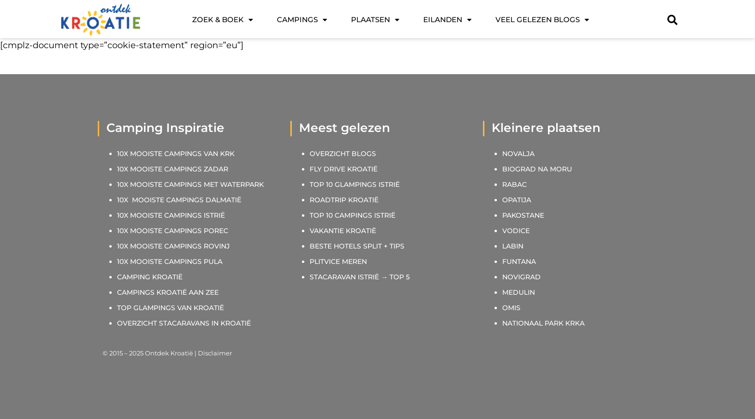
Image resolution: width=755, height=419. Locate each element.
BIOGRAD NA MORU (537, 169)
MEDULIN (518, 292)
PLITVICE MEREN (338, 261)
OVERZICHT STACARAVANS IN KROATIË (184, 323)
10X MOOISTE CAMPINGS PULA (169, 261)
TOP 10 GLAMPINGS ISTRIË (355, 184)
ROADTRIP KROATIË (344, 200)
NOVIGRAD (521, 277)
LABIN (512, 246)
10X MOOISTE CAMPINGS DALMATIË (179, 200)
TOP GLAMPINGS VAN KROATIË (170, 307)
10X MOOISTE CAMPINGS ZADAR (172, 169)
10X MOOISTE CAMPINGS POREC (172, 230)
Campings (302, 20)
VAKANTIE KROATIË (344, 230)
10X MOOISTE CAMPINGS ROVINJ (173, 246)
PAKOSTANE (523, 215)
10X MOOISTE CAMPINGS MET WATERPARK (190, 184)
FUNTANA (519, 261)
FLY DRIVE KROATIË (344, 169)
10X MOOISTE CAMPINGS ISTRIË (171, 215)
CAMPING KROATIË (149, 277)
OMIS (511, 307)
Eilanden (447, 20)
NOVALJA (518, 153)
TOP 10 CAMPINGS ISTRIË (352, 215)
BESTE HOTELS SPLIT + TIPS (357, 246)
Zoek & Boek (222, 20)
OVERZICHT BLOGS (343, 153)
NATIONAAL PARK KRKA (543, 323)
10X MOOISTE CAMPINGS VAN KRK (175, 153)
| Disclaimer (212, 353)
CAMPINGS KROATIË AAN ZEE (168, 292)
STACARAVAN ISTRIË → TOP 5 (360, 277)
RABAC (514, 184)
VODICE (516, 230)
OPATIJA (516, 200)
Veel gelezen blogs (542, 20)
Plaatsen (375, 20)
